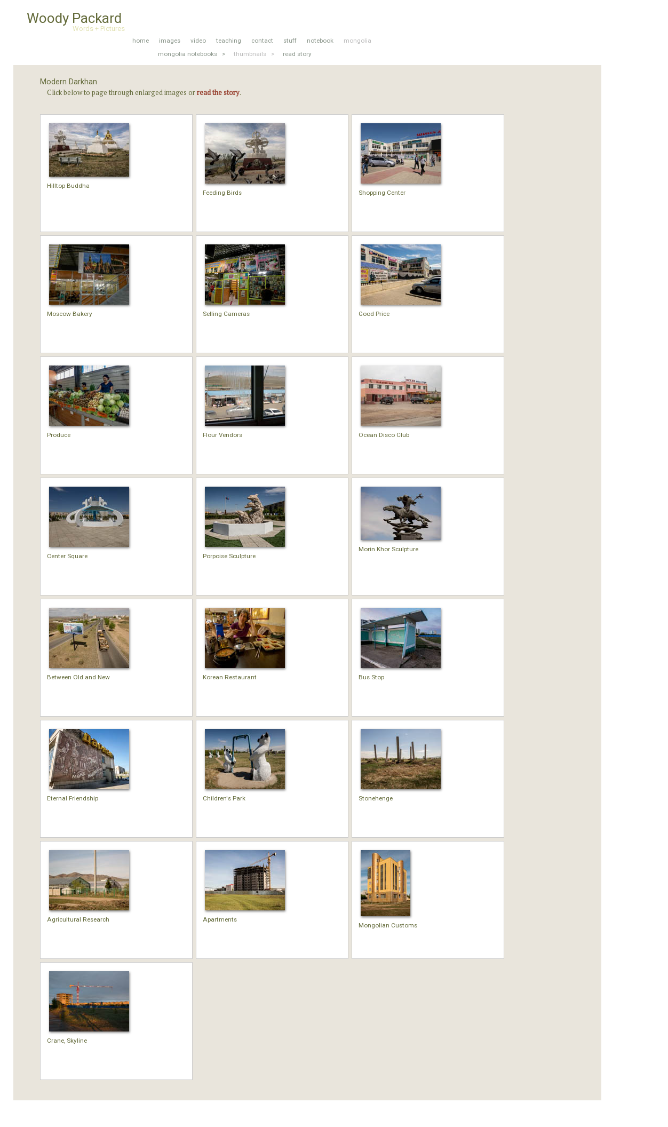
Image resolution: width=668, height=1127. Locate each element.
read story (297, 54)
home (140, 40)
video (198, 40)
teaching (228, 40)
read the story (218, 92)
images (169, 40)
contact (262, 40)
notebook (320, 40)
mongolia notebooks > (192, 54)
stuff (290, 40)
